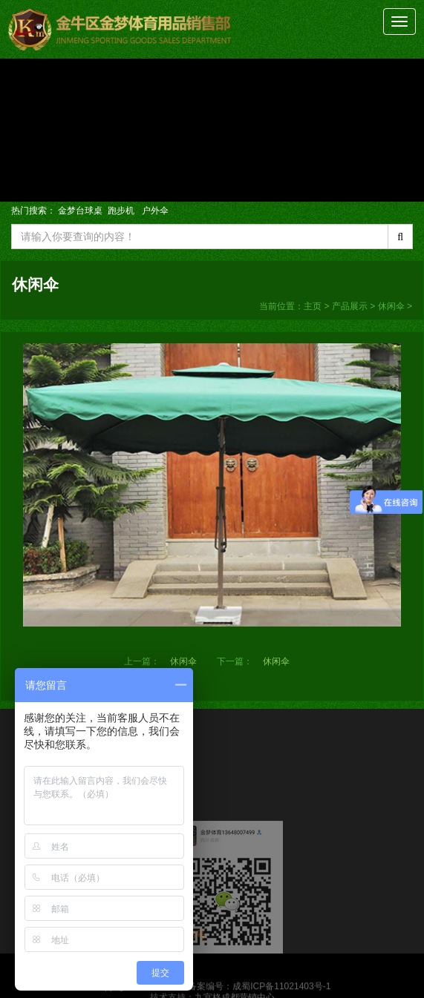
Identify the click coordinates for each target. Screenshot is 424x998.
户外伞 (155, 210)
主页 (313, 306)
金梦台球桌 (80, 210)
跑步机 (122, 210)
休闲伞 (391, 306)
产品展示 (350, 306)
